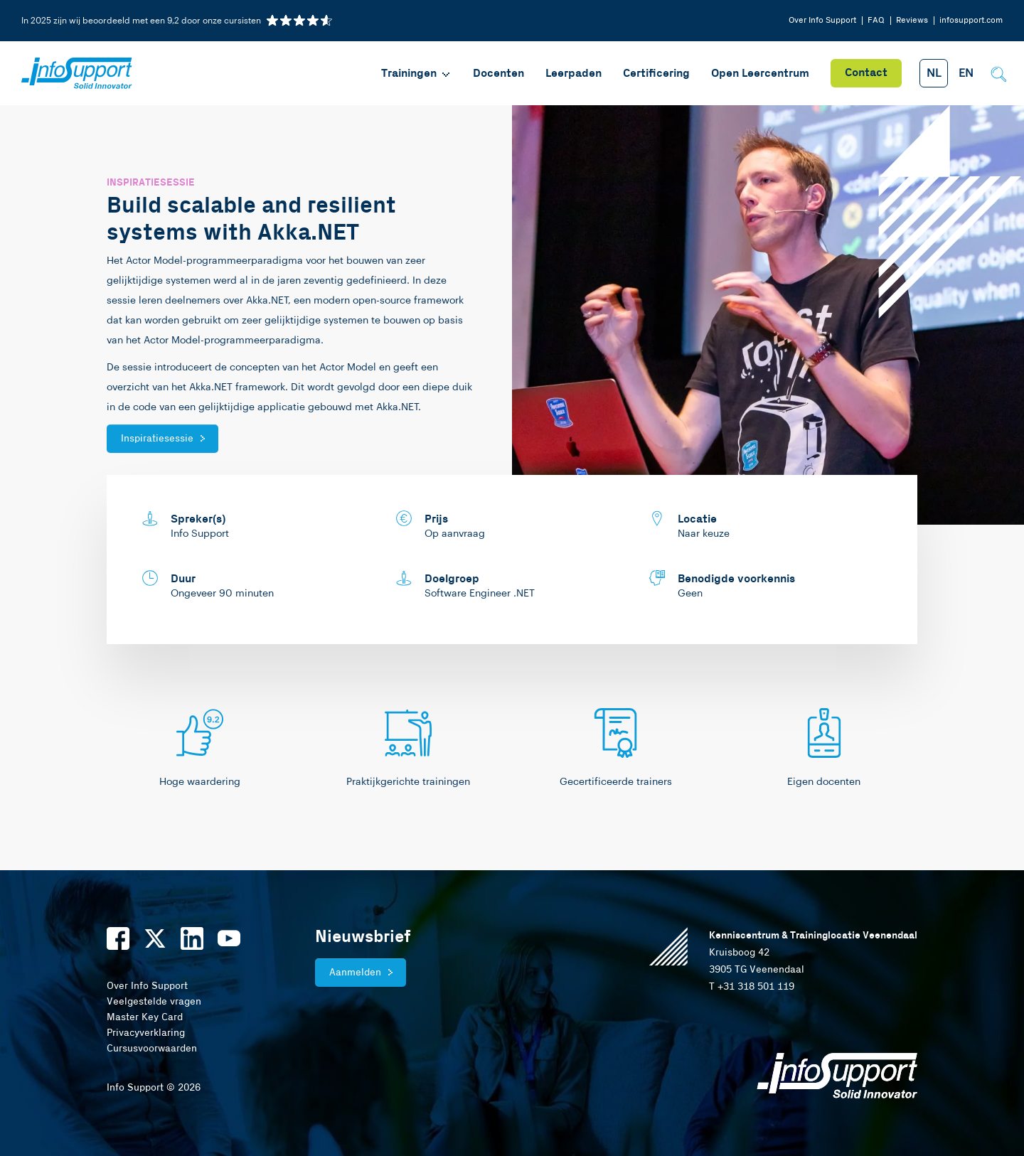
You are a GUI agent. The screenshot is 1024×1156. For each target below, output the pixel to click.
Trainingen (416, 73)
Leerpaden (573, 73)
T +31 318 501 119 (751, 986)
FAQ (876, 20)
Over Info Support (822, 20)
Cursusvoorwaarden (152, 1048)
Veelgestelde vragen (154, 1001)
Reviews (912, 20)
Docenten (498, 73)
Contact (866, 73)
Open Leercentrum (760, 73)
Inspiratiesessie (157, 438)
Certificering (656, 73)
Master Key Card (145, 1017)
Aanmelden (355, 972)
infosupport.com (971, 20)
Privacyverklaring (146, 1033)
